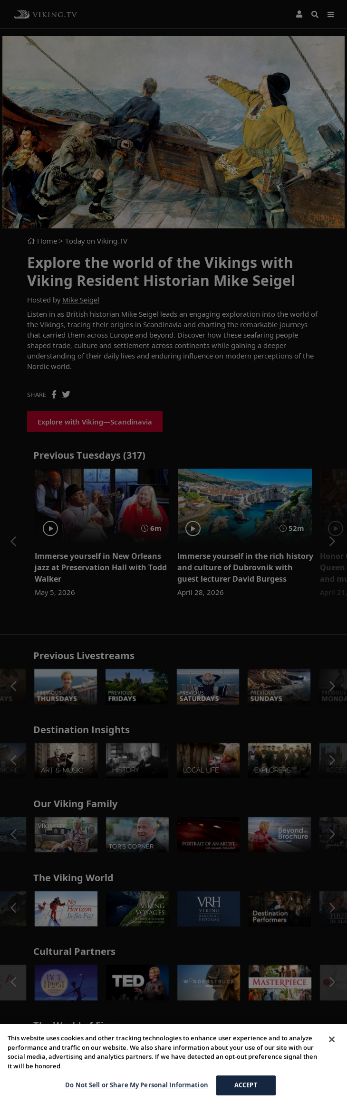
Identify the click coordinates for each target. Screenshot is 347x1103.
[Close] (331, 1039)
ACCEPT (246, 1085)
